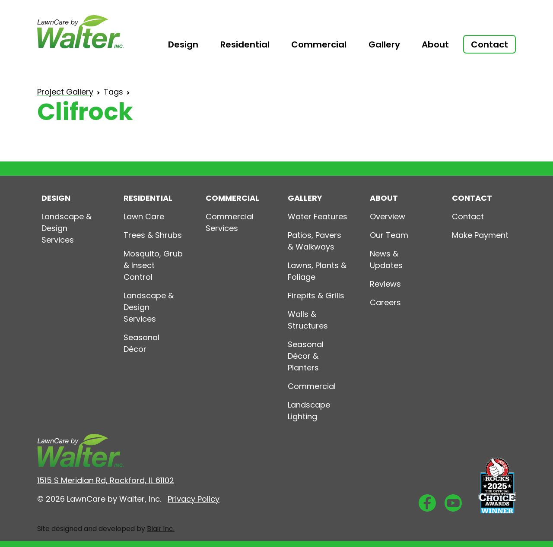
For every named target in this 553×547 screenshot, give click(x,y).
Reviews (385, 283)
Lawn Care (144, 216)
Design (183, 44)
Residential (245, 44)
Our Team (389, 235)
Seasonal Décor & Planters (306, 356)
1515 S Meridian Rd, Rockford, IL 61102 (105, 480)
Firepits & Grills (316, 295)
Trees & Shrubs (153, 235)
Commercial (318, 44)
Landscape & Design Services (66, 228)
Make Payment (480, 235)
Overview (387, 216)
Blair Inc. (161, 529)
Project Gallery (65, 91)
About (435, 44)
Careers (385, 302)
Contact (468, 216)
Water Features (317, 216)
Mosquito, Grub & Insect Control (153, 265)
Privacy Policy (193, 498)
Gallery (384, 44)
